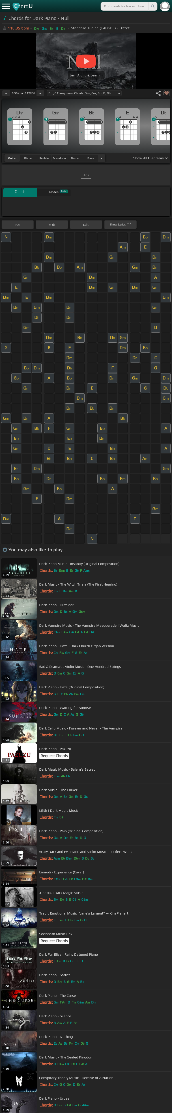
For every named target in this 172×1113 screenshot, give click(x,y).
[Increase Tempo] (40, 93)
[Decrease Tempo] (6, 93)
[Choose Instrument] (101, 158)
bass (90, 158)
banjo (75, 158)
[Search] (152, 6)
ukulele (44, 158)
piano (28, 158)
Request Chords (54, 756)
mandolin (59, 158)
